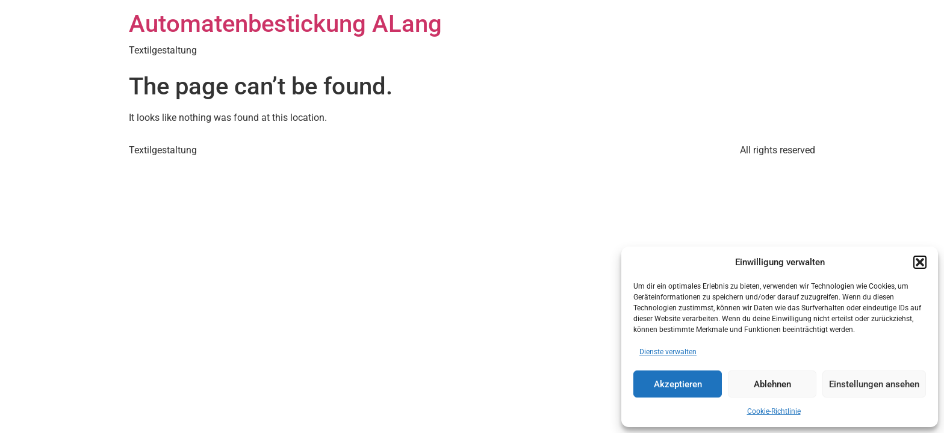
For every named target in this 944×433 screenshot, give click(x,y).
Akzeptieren (678, 384)
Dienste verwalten (668, 352)
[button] (920, 262)
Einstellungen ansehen (874, 384)
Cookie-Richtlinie (774, 411)
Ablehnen (772, 384)
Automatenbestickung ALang (285, 24)
